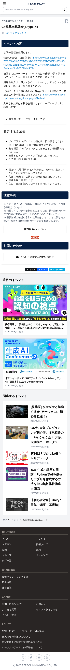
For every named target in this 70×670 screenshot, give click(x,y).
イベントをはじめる (46, 609)
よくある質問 (9, 609)
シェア (43, 270)
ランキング (42, 555)
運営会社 (6, 587)
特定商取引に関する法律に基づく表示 (22, 642)
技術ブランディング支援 (15, 577)
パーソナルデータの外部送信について (22, 647)
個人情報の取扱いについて (16, 636)
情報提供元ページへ (35, 229)
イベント (15, 520)
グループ (6, 555)
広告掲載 (6, 582)
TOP (5, 520)
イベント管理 (9, 614)
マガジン (6, 544)
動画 (4, 549)
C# (7, 33)
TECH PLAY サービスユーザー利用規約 (23, 631)
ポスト (30, 270)
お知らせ (41, 604)
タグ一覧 (6, 560)
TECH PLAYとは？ (12, 604)
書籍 (38, 549)
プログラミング (18, 33)
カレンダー (42, 539)
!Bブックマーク (57, 270)
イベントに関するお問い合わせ (35, 257)
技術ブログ (42, 544)
